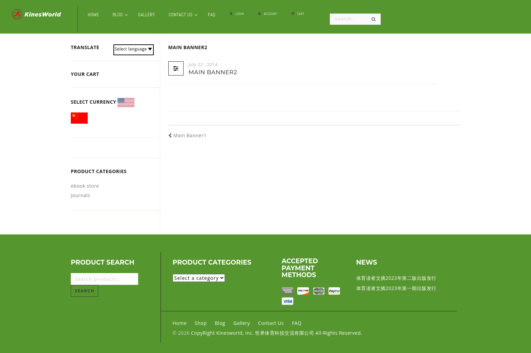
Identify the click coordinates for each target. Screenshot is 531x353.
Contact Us (271, 323)
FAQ (296, 323)
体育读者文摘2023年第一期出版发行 (396, 288)
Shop (201, 323)
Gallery (241, 323)
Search (84, 291)
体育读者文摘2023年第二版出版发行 (396, 278)
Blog (220, 323)
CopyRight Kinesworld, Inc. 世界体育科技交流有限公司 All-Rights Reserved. (276, 333)
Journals (80, 195)
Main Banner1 (187, 135)
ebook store (85, 186)
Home (180, 323)
